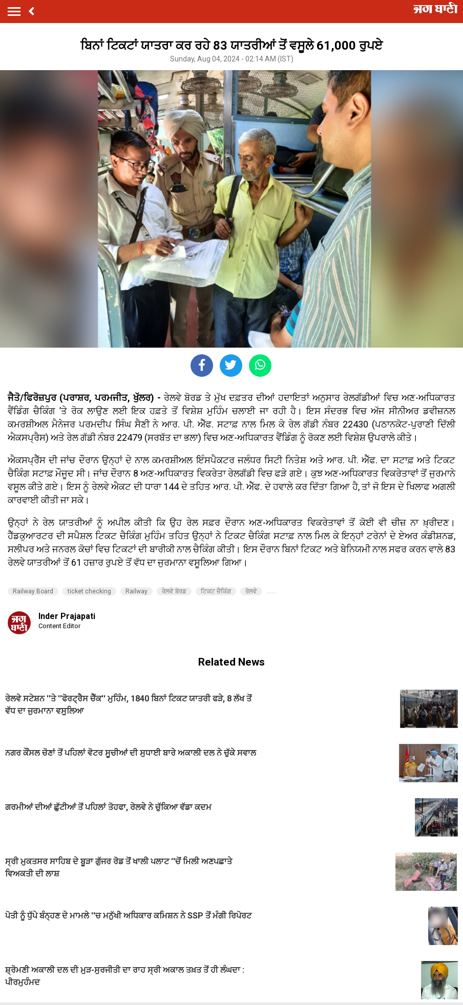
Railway (136, 591)
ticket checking (89, 591)
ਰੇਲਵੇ (251, 591)
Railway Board (33, 591)
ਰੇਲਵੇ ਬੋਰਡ (174, 591)
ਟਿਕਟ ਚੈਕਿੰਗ (216, 591)
